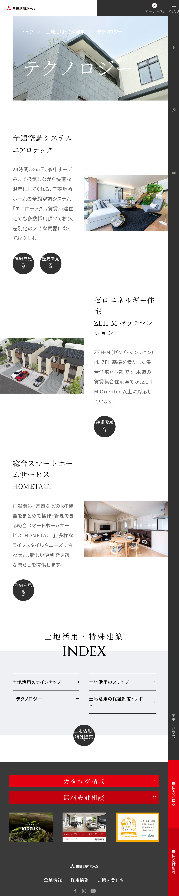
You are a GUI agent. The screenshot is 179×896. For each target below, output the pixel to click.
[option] (31, 829)
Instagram (173, 110)
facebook (173, 47)
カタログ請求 (84, 783)
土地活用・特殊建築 (65, 31)
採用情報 (80, 882)
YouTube (173, 173)
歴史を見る (50, 261)
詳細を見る (23, 261)
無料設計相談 (84, 799)
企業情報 (53, 882)
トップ (28, 31)
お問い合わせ (111, 882)
